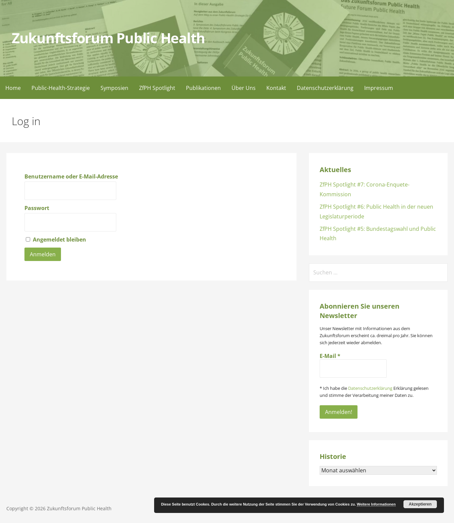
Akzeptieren (420, 504)
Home (13, 88)
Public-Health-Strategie (60, 88)
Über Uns (244, 88)
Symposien (114, 88)
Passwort (36, 208)
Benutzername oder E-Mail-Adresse (71, 176)
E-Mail (330, 356)
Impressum (378, 88)
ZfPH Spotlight (157, 88)
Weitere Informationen (376, 504)
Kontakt (276, 88)
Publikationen (203, 88)
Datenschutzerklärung (325, 88)
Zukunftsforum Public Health (108, 38)
